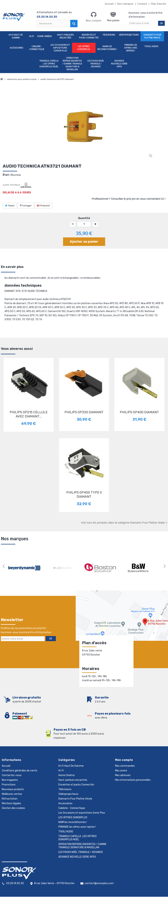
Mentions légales (11, 803)
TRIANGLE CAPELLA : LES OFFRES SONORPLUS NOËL (49, 63)
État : (6, 174)
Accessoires (16, 47)
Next (164, 566)
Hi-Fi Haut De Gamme (16, 36)
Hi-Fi (31, 36)
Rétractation (9, 798)
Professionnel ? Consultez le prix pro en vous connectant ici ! (128, 198)
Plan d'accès (158, 4)
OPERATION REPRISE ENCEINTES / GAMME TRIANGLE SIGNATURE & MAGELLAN (72, 63)
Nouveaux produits (13, 789)
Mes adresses (123, 775)
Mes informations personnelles (133, 779)
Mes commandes (125, 765)
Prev (3, 566)
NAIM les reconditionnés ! (107, 48)
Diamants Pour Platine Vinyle (152, 36)
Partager (26, 205)
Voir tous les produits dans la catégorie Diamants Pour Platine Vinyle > (124, 522)
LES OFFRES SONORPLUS (83, 48)
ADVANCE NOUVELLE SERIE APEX (119, 63)
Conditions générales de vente (19, 770)
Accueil (109, 4)
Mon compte (93, 16)
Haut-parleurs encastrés (65, 36)
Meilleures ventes (12, 794)
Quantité (84, 218)
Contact (142, 4)
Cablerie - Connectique (36, 48)
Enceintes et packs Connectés (89, 36)
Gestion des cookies (13, 808)
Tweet (9, 205)
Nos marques (125, 4)
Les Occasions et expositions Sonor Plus (60, 47)
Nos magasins (10, 779)
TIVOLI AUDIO (151, 46)
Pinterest (43, 205)
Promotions (9, 784)
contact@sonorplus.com (99, 883)
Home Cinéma (44, 36)
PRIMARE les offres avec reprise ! (130, 47)
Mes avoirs (121, 770)
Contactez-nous (11, 775)
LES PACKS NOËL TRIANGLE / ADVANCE (95, 63)
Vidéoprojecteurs (129, 34)
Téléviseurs (108, 34)
